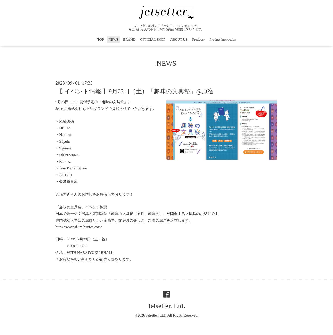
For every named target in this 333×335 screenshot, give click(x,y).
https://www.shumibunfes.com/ (79, 227)
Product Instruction (223, 39)
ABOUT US (178, 39)
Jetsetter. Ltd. (166, 306)
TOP (100, 39)
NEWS (114, 39)
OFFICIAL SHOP (152, 39)
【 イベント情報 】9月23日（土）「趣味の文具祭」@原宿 (135, 91)
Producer (198, 39)
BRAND (129, 39)
